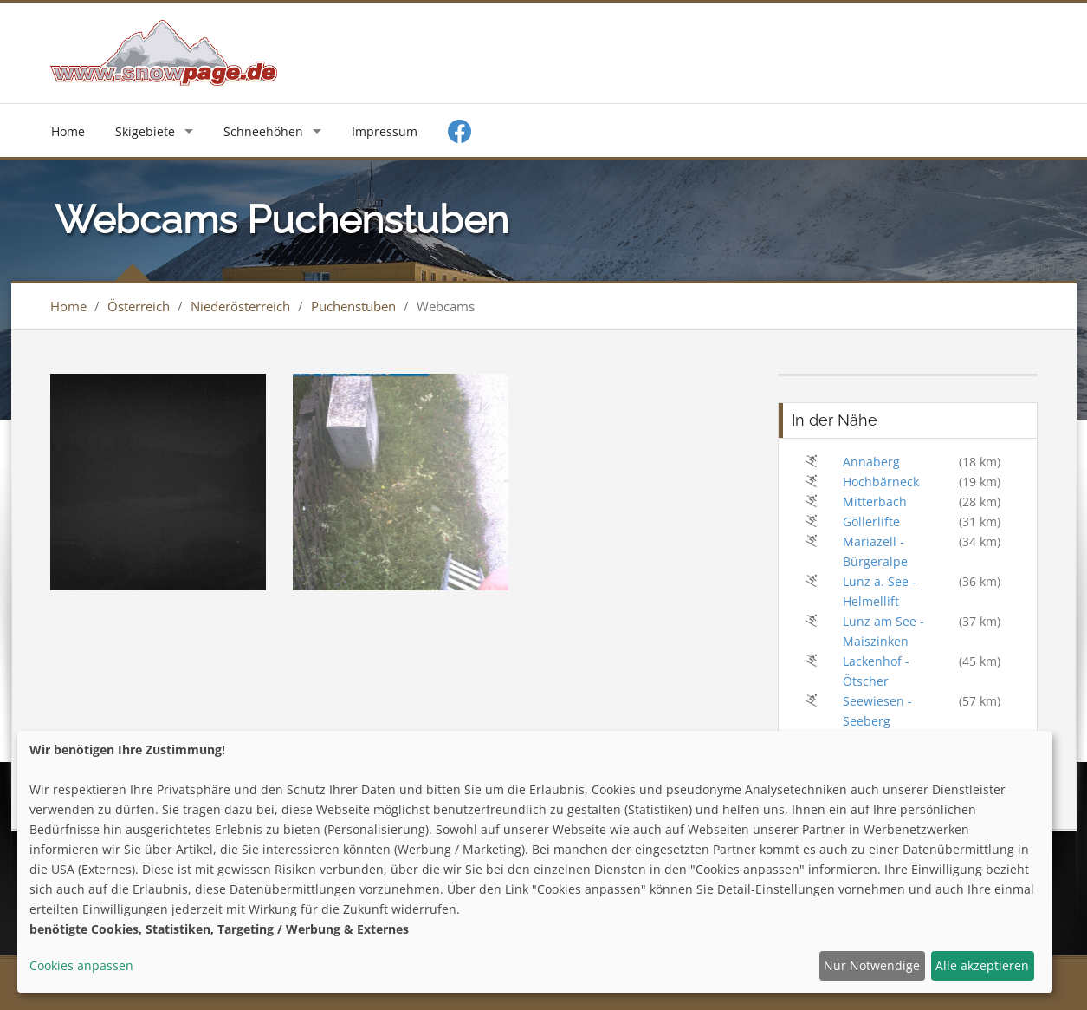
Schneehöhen (263, 131)
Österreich (138, 306)
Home (68, 131)
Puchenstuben (353, 306)
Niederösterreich (240, 306)
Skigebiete (145, 131)
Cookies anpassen (81, 965)
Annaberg (871, 461)
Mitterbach (875, 501)
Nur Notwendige (872, 965)
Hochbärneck (881, 481)
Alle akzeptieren (982, 965)
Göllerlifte (871, 521)
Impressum (384, 131)
